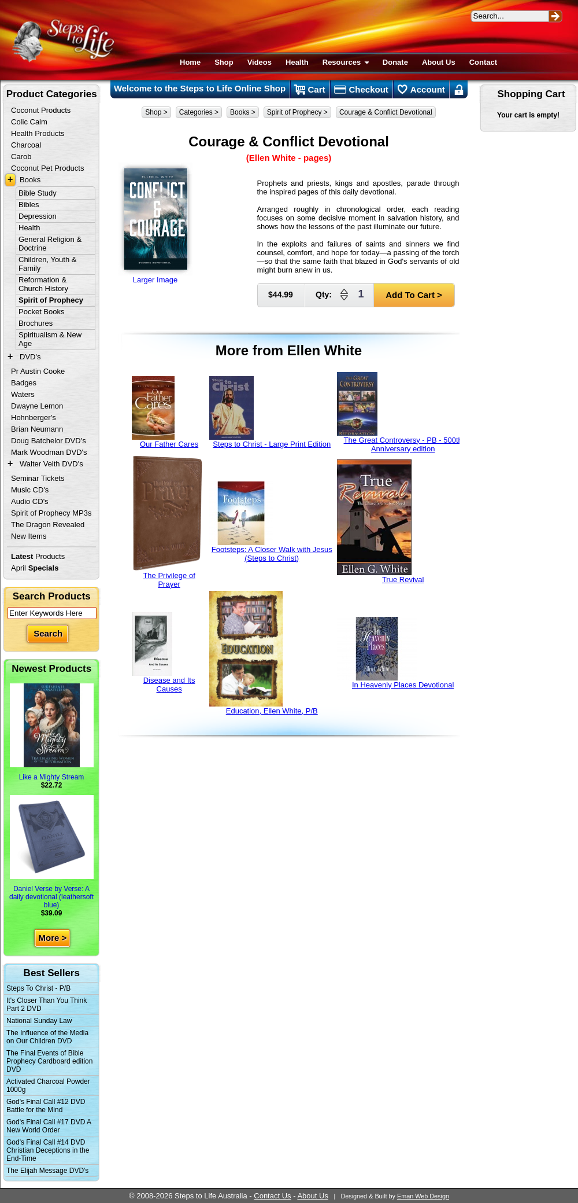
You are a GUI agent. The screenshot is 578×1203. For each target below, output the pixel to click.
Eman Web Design (423, 1196)
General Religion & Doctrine (49, 243)
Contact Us (272, 1195)
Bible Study (37, 193)
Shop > (156, 112)
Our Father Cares (165, 412)
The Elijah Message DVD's (47, 1171)
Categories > (198, 112)
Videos (259, 62)
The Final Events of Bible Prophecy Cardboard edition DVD (49, 1061)
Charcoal (26, 145)
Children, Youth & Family (47, 264)
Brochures (35, 323)
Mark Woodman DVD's (49, 452)
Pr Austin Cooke (38, 371)
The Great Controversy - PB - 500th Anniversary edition (399, 412)
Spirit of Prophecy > (297, 112)
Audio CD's (30, 501)
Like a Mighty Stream (52, 732)
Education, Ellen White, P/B (263, 653)
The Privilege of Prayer (167, 521)
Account (421, 89)
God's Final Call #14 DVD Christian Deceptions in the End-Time (47, 1150)
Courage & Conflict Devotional (385, 112)
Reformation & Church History (43, 284)
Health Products (38, 133)
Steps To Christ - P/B (38, 988)
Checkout (361, 89)
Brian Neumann (37, 429)
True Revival (380, 521)
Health (297, 62)
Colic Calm (29, 121)
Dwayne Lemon (37, 406)
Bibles (28, 204)
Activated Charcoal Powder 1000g (48, 1085)
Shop (224, 62)
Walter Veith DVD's (51, 463)
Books (30, 179)
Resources (346, 62)
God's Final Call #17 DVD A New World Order (48, 1126)
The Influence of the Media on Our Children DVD (47, 1037)
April (34, 568)
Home (190, 62)
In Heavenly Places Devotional (395, 653)
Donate (395, 62)
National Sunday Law (39, 1021)
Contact (483, 62)
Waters (23, 394)
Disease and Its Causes (163, 652)
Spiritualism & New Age (49, 339)
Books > (242, 112)
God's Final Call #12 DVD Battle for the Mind (45, 1106)
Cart (309, 89)
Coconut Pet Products (47, 168)
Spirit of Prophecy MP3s (51, 513)
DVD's (30, 356)
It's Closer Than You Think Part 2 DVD (46, 1004)
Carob (21, 156)
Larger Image (155, 223)
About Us (438, 62)
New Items (28, 536)
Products (38, 556)
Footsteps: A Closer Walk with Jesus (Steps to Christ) (270, 521)
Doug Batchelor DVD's (48, 440)
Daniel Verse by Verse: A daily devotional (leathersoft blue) (51, 852)
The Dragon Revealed (47, 524)
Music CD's (30, 489)
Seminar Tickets (37, 478)
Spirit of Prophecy (50, 300)
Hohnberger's (33, 417)
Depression (37, 216)
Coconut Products (41, 110)
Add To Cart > (414, 295)
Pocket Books (41, 311)
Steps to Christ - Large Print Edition (270, 412)
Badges (23, 382)
